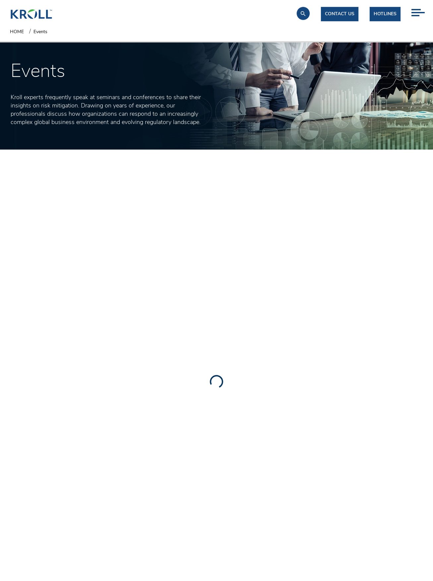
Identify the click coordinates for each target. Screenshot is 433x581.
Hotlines (385, 14)
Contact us (339, 14)
